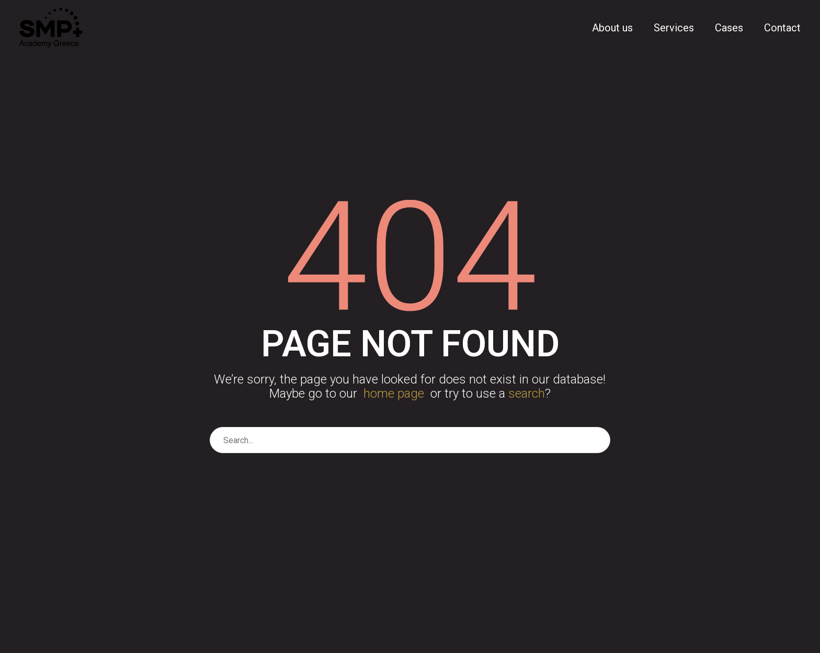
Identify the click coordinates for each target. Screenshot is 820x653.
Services (674, 27)
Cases (729, 27)
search (526, 393)
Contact (782, 27)
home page (393, 393)
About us (612, 27)
